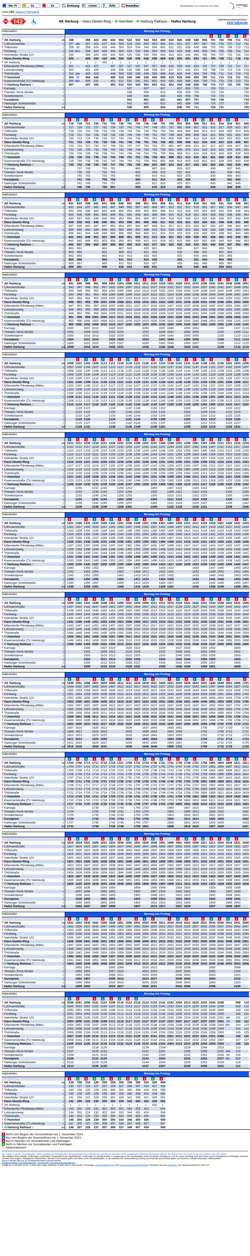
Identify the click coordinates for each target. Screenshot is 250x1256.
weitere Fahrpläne (27, 11)
